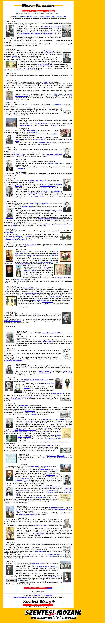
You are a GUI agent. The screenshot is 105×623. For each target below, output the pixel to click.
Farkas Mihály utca (45, 395)
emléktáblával (25, 490)
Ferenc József (48, 52)
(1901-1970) (58, 191)
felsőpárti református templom (25, 430)
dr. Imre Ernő (32, 130)
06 (22, 18)
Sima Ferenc (55, 577)
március (23, 16)
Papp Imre (48, 26)
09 (28, 18)
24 (55, 18)
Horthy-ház (35, 466)
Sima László (46, 577)
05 (20, 18)
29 (63, 18)
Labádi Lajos (30, 13)
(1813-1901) (60, 456)
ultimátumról (8, 232)
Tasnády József (32, 255)
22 (51, 18)
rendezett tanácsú (39, 300)
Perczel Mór (46, 224)
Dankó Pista (26, 206)
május (31, 16)
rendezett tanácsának (54, 155)
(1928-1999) (56, 333)
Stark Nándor (30, 411)
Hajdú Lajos (51, 456)
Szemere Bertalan (54, 296)
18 (44, 18)
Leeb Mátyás (53, 125)
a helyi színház (67, 490)
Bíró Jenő (50, 383)
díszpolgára (33, 132)
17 (42, 18)
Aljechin (37, 314)
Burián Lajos (39, 196)
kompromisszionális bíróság (47, 219)
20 (47, 18)
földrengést (24, 405)
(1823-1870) (49, 487)
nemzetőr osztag (47, 302)
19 (45, 18)
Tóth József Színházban (47, 186)
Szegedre (33, 414)
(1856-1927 (54, 469)
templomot (19, 115)
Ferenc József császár (31, 293)
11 (31, 18)
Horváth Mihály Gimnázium (36, 193)
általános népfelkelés (54, 554)
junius (49, 588)
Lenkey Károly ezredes (25, 68)
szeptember (47, 16)
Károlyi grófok (40, 551)
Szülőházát (68, 489)
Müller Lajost (48, 556)
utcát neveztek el (51, 438)
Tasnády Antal (57, 194)
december (63, 16)
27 (60, 18)
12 (33, 18)
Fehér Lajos (29, 421)
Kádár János (48, 419)
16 (40, 18)
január (14, 16)
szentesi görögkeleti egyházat (20, 236)
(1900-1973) (56, 26)
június (35, 16)
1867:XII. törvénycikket (56, 94)
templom (60, 509)
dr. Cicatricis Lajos (39, 139)
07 (24, 18)
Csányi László (29, 245)
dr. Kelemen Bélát (52, 163)
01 (13, 18)
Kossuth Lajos (31, 108)
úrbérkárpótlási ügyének (27, 514)
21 (49, 18)
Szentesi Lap (22, 580)
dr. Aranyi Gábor (33, 180)
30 (65, 18)
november (58, 16)
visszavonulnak (61, 224)
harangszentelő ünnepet (29, 288)
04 (19, 18)
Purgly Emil (26, 388)
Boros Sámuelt (28, 556)
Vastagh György (62, 277)
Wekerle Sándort (58, 442)
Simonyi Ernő (57, 210)
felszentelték (41, 123)
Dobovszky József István (19, 431)
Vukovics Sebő (67, 371)
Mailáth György (19, 155)
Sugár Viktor (33, 265)
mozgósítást (54, 134)
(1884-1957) (39, 380)
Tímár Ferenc (48, 595)
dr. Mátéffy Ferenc (43, 469)
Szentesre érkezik (45, 373)
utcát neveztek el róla (64, 457)
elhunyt (26, 380)
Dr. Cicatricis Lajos (15, 56)
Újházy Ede (49, 445)
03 (17, 18)
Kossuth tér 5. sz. (36, 563)
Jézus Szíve (53, 508)
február (19, 16)
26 (58, 18)
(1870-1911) (27, 437)
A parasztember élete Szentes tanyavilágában (35, 33)
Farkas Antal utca (21, 279)
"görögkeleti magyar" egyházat (14, 239)
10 (29, 18)
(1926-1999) (43, 180)
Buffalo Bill (39, 534)
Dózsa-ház (47, 466)
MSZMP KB (59, 419)
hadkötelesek (58, 104)
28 (62, 18)
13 (35, 18)
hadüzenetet (47, 82)
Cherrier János (16, 399)
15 (38, 18)
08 (26, 18)
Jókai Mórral (50, 475)
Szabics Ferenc (46, 333)
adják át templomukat (37, 497)
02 (15, 18)
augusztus (41, 16)
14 (37, 18)
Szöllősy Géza (48, 191)
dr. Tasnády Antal (45, 341)
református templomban (44, 262)
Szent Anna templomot (25, 125)
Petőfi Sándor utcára (44, 65)
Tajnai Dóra (38, 595)
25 (56, 18)
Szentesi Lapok (27, 397)
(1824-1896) (31, 270)
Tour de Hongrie (42, 525)
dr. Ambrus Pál (53, 255)
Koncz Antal (47, 492)
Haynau (13, 225)
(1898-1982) (44, 203)
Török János (34, 203)
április (27, 16)
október (53, 16)
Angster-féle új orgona (22, 264)
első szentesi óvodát (58, 393)
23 (53, 18)
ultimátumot (21, 168)
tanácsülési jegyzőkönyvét (13, 360)
